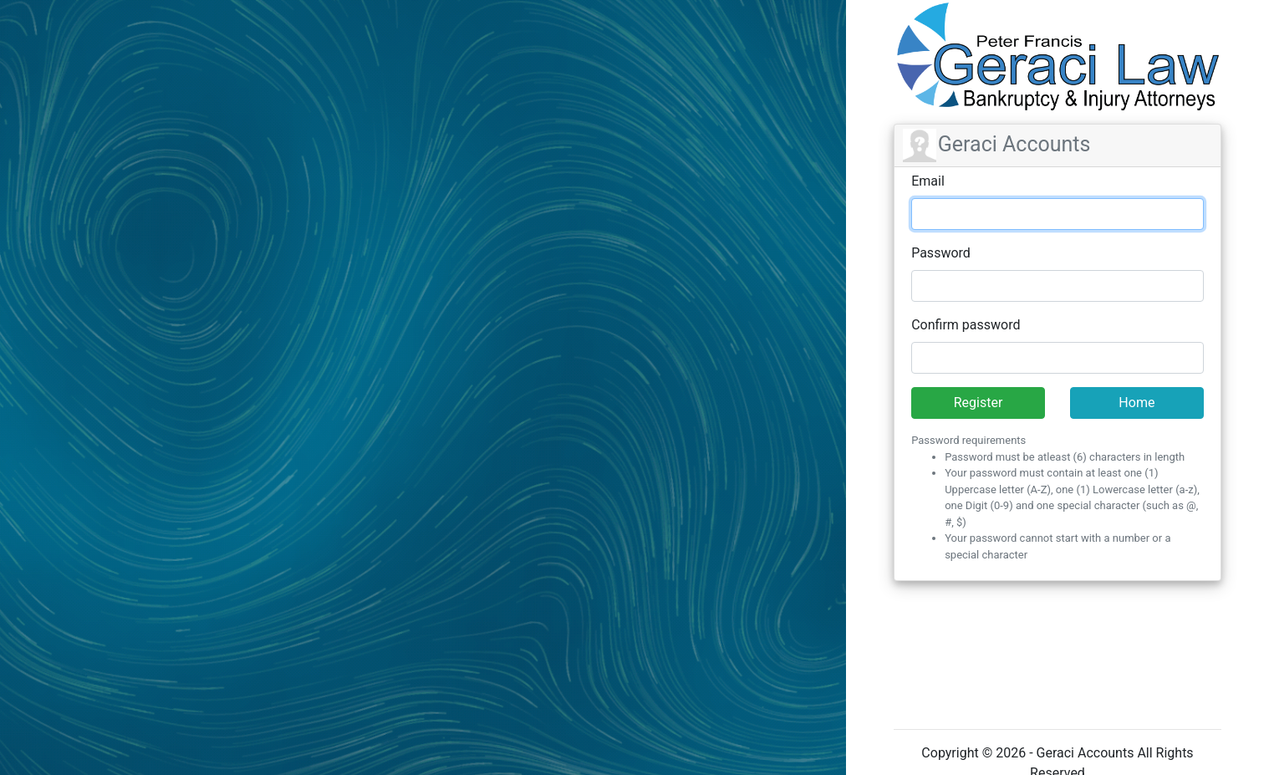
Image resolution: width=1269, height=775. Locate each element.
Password (941, 253)
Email (928, 181)
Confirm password (965, 325)
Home (1136, 402)
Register (978, 402)
